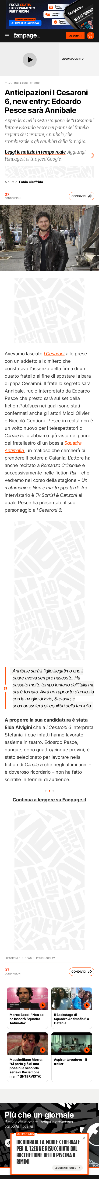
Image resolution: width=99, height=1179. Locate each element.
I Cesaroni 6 (12, 958)
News (28, 958)
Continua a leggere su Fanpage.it (49, 800)
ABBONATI (75, 35)
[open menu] (5, 36)
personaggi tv (45, 958)
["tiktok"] (9, 1143)
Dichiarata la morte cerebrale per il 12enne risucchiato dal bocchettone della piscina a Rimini (48, 1152)
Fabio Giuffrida (31, 182)
